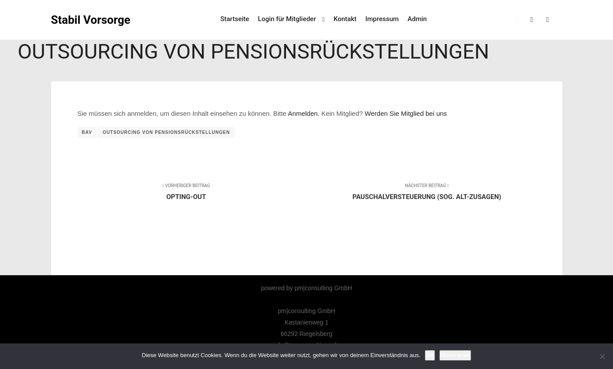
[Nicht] (602, 356)
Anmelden (303, 113)
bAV (87, 132)
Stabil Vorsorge (90, 19)
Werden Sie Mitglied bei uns (406, 113)
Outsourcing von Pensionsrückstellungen (166, 132)
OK (430, 355)
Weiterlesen (455, 355)
